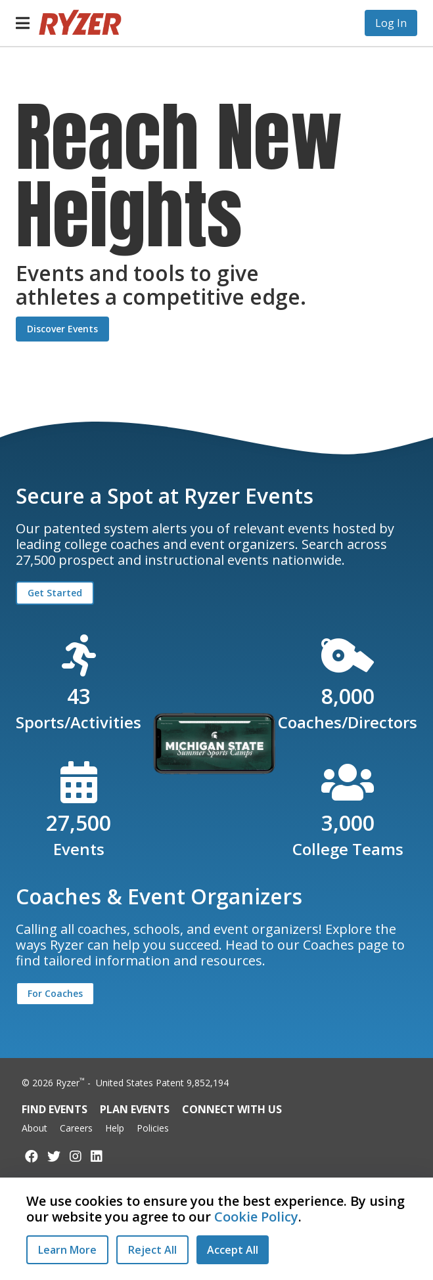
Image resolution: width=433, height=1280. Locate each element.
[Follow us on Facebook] (31, 1156)
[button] (22, 23)
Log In (391, 23)
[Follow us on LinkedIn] (97, 1156)
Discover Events (62, 328)
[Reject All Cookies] (152, 1249)
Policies (153, 1128)
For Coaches (55, 993)
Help (114, 1128)
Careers (76, 1128)
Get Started (55, 592)
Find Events (54, 1109)
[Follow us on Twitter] (53, 1156)
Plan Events (135, 1109)
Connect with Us (232, 1109)
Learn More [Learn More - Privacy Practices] (67, 1250)
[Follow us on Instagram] (75, 1156)
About (34, 1128)
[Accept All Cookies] (232, 1249)
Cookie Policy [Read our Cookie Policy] (256, 1216)
